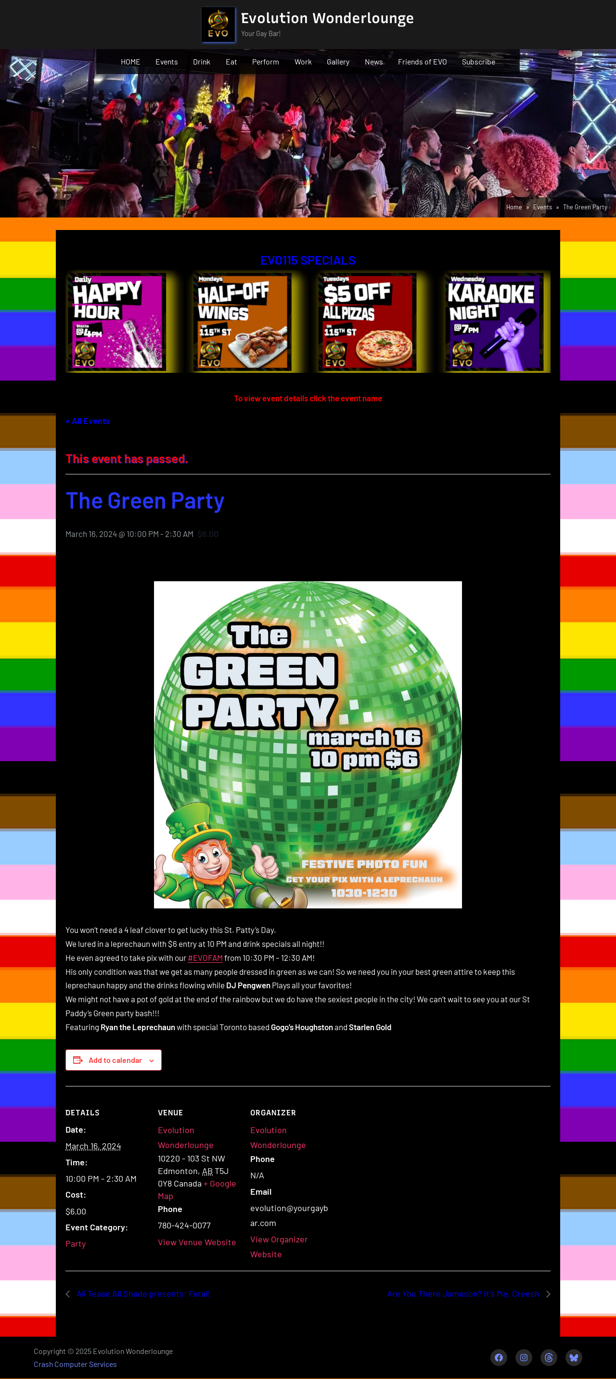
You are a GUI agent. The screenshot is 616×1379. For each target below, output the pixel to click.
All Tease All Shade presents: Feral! (142, 1293)
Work (303, 61)
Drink (201, 61)
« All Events (87, 420)
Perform (265, 61)
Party (75, 1243)
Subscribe (478, 61)
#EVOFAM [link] (205, 957)
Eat (231, 61)
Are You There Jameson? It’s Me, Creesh (464, 1293)
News (374, 61)
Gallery (338, 61)
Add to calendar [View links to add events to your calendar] (115, 1059)
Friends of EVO (422, 61)
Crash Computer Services (75, 1363)
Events (166, 61)
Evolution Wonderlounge (327, 18)
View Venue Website (197, 1242)
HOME (131, 61)
